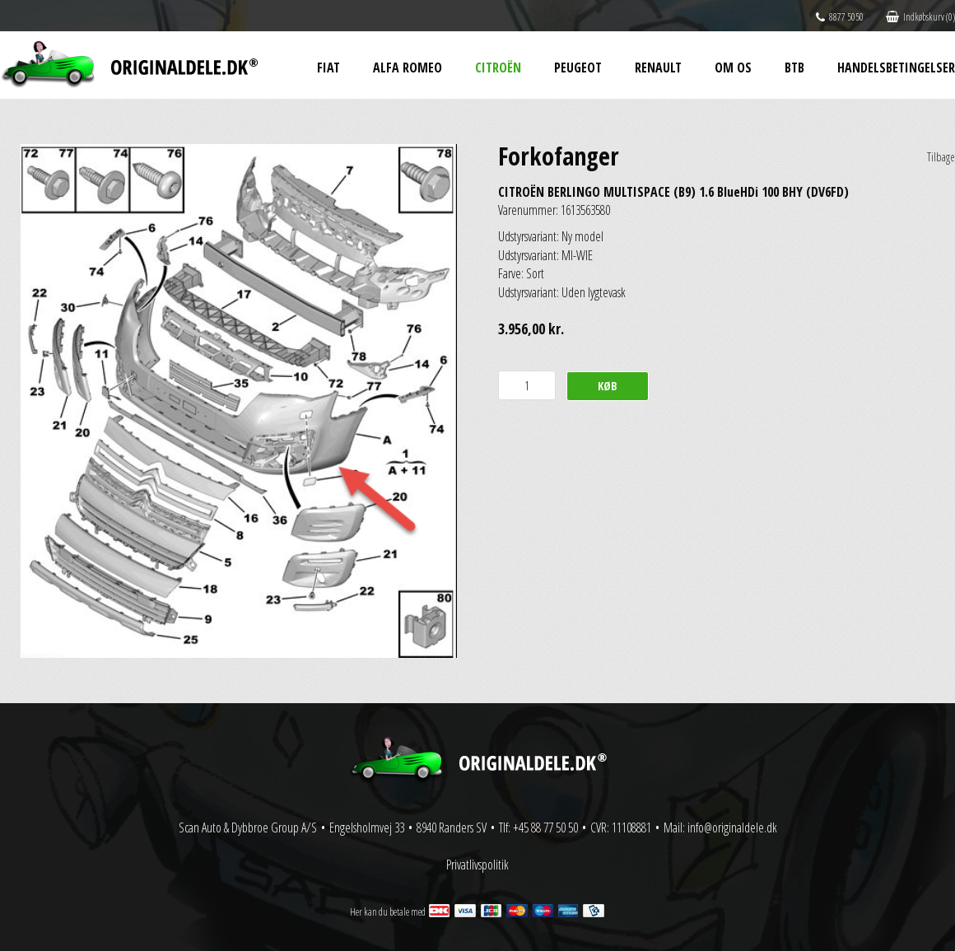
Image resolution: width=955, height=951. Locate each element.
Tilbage (941, 157)
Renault (658, 67)
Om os (733, 67)
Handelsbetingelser (896, 67)
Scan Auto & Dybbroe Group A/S (248, 827)
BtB (794, 67)
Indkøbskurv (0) (920, 17)
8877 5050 (840, 17)
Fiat (328, 67)
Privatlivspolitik (477, 864)
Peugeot (578, 67)
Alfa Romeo (407, 67)
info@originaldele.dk (732, 827)
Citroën (498, 67)
